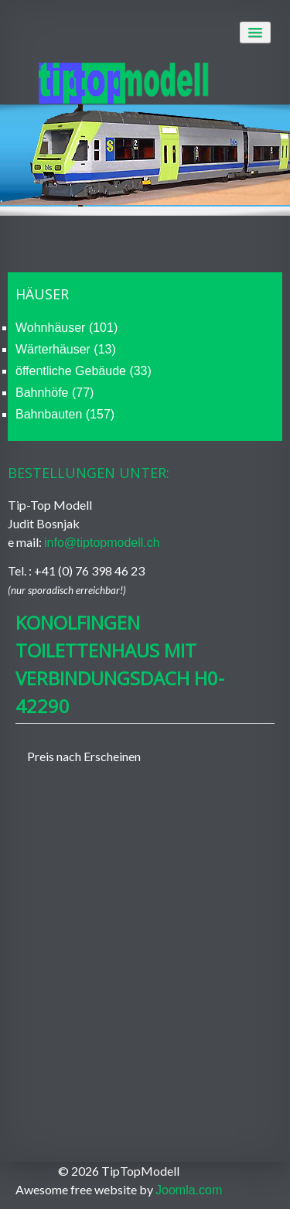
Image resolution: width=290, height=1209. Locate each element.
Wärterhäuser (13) (65, 349)
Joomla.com (188, 1190)
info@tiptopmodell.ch (102, 542)
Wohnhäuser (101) (66, 327)
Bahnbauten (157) (64, 414)
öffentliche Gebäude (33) (83, 370)
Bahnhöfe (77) (54, 392)
